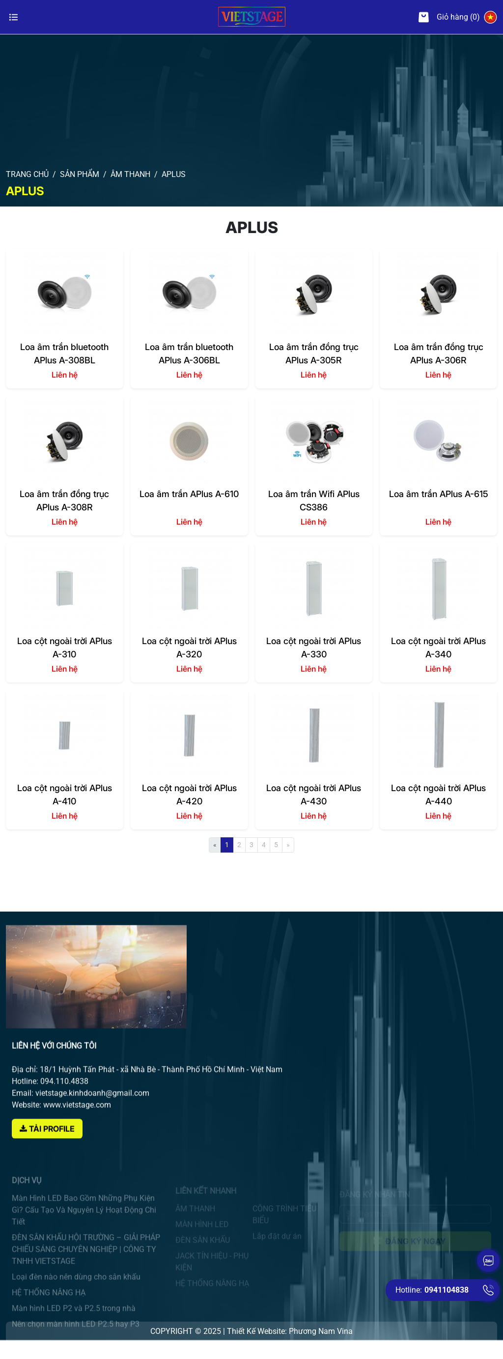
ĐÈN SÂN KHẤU (202, 1246)
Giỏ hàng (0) (449, 17)
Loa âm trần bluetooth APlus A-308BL (64, 353)
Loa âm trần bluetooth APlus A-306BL (189, 353)
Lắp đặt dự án (277, 1242)
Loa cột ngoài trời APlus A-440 (438, 794)
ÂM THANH (195, 1214)
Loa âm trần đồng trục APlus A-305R (314, 353)
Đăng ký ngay (415, 1244)
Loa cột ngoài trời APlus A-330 (313, 647)
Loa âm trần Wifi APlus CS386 (314, 500)
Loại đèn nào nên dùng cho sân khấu (76, 1289)
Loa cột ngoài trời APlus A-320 (189, 647)
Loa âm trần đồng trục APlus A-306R (438, 353)
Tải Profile (47, 1151)
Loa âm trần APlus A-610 (189, 494)
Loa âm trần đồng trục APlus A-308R (64, 500)
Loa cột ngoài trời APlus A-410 (64, 794)
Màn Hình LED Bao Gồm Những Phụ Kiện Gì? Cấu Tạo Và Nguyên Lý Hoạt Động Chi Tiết (84, 1222)
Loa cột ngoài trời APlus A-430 (313, 794)
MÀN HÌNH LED (202, 1230)
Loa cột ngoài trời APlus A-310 (64, 647)
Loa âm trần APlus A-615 (438, 494)
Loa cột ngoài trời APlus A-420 (189, 794)
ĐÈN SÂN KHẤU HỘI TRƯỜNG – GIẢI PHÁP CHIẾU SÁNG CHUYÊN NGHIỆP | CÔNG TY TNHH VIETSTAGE (86, 1261)
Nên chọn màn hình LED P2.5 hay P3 (76, 1336)
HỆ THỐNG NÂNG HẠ (48, 1305)
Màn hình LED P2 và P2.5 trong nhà (74, 1321)
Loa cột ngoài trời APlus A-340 (438, 647)
